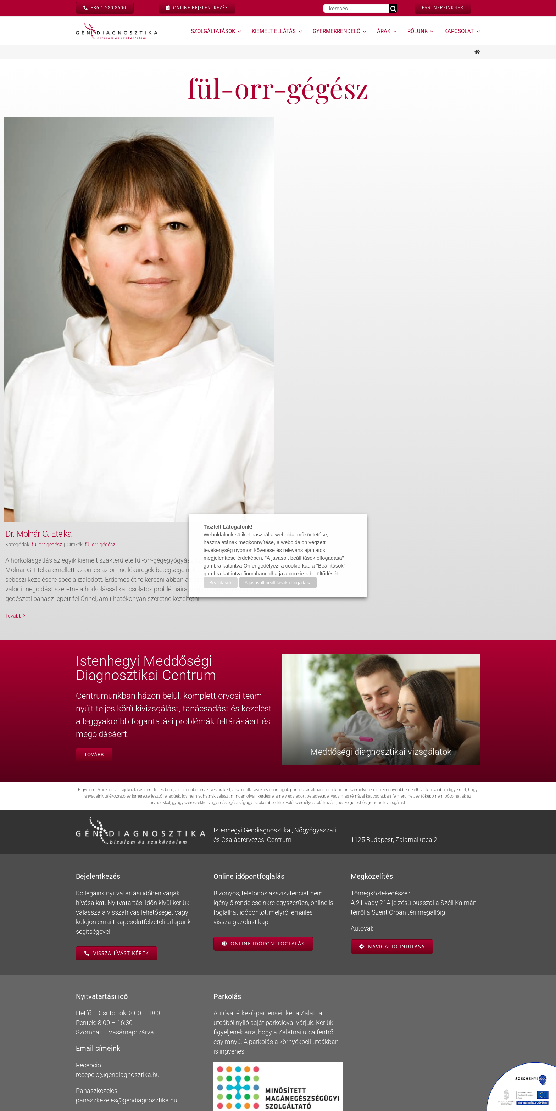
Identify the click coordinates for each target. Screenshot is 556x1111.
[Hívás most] (105, 8)
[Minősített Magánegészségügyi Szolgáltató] (278, 1046)
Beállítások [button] (220, 582)
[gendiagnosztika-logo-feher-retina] (140, 800)
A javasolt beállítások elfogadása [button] (278, 582)
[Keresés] (393, 8)
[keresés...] (356, 8)
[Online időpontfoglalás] (263, 924)
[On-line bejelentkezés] (197, 8)
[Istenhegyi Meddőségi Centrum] (94, 734)
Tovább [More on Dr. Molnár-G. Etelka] (13, 616)
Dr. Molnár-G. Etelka (38, 534)
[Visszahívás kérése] (116, 933)
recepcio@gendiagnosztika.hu (118, 1055)
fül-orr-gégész (47, 544)
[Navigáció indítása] (392, 927)
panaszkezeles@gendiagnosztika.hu (126, 1080)
